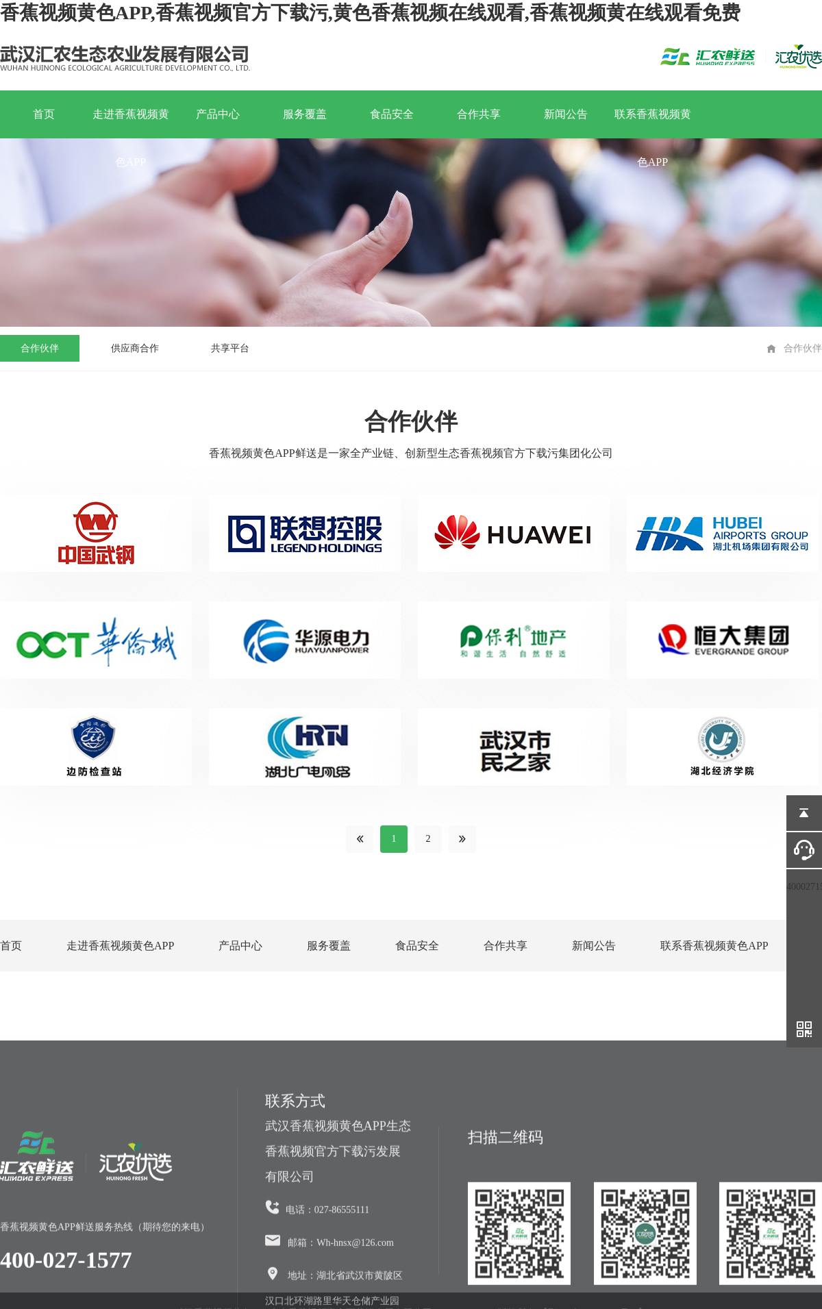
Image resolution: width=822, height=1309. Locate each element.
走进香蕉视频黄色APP (130, 123)
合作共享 (479, 114)
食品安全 (392, 114)
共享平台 (230, 348)
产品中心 (218, 114)
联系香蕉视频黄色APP (652, 123)
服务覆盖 (305, 114)
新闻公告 (566, 114)
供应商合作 (135, 348)
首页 (44, 114)
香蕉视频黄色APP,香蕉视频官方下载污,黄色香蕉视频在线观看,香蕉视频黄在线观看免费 (370, 12)
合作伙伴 (40, 348)
